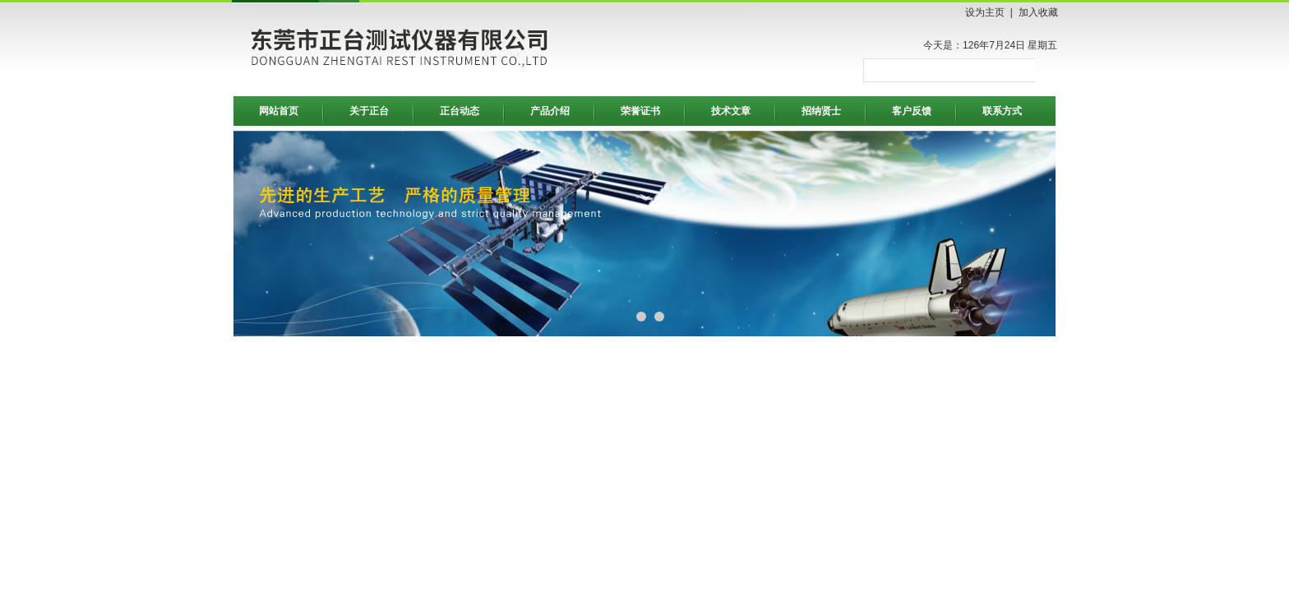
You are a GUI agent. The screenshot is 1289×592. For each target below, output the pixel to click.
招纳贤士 (821, 111)
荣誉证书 (640, 111)
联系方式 (1002, 111)
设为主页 (985, 12)
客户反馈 (911, 111)
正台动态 (459, 111)
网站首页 (278, 111)
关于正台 (369, 111)
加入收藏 (1038, 12)
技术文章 (731, 111)
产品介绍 (550, 111)
